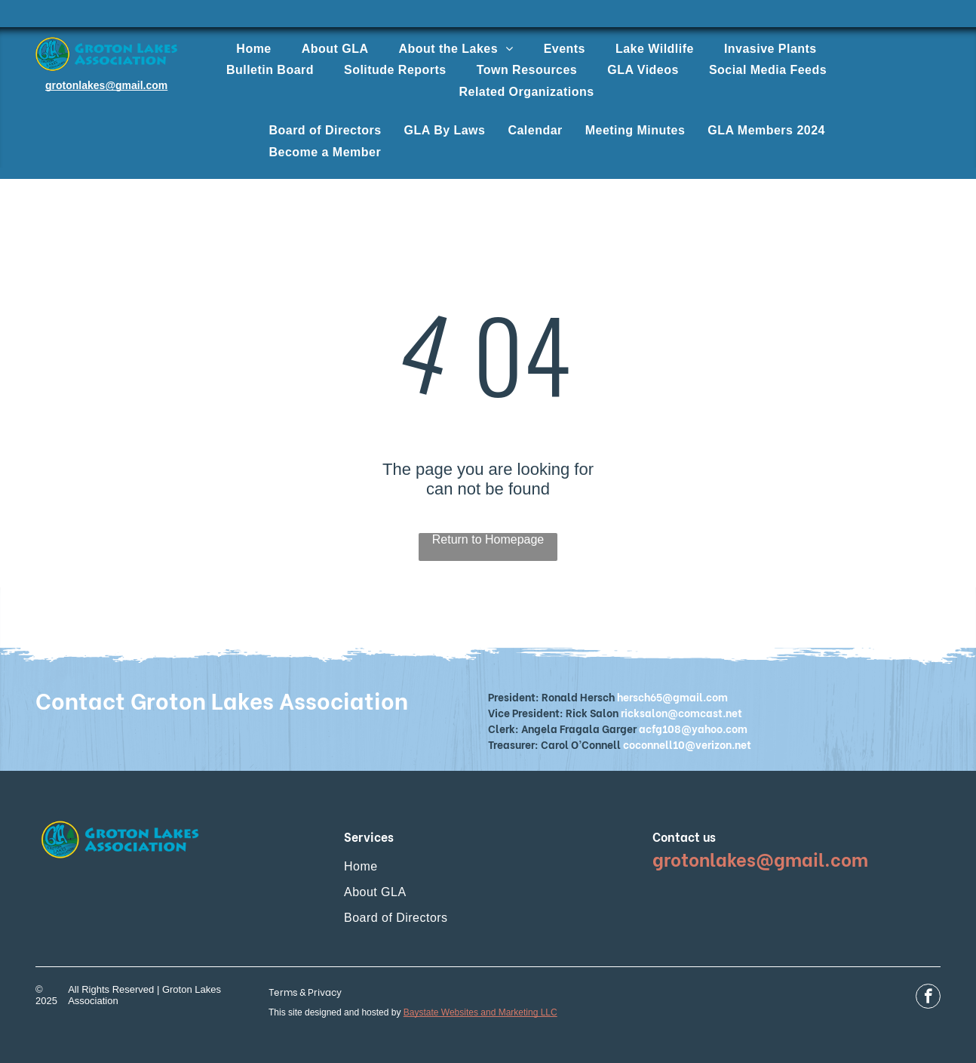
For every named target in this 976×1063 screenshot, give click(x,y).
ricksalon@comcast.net (681, 712)
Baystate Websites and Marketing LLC (480, 1012)
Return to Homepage (488, 539)
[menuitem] (253, 49)
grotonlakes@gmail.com (106, 85)
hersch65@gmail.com (672, 696)
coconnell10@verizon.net (687, 744)
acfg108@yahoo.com (693, 728)
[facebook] (928, 998)
